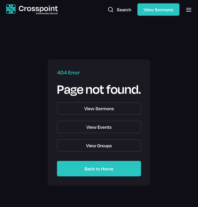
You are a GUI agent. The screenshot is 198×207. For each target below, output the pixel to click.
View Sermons (158, 9)
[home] (32, 9)
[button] (187, 9)
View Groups (99, 145)
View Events (99, 127)
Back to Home (99, 168)
